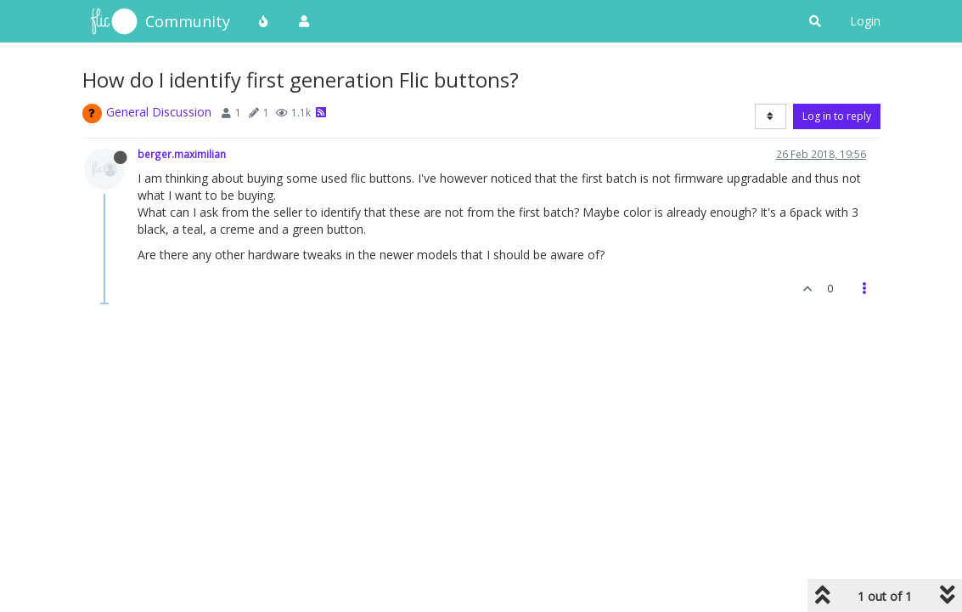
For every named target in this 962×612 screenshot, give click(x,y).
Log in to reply (836, 116)
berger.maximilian (182, 154)
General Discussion (158, 112)
